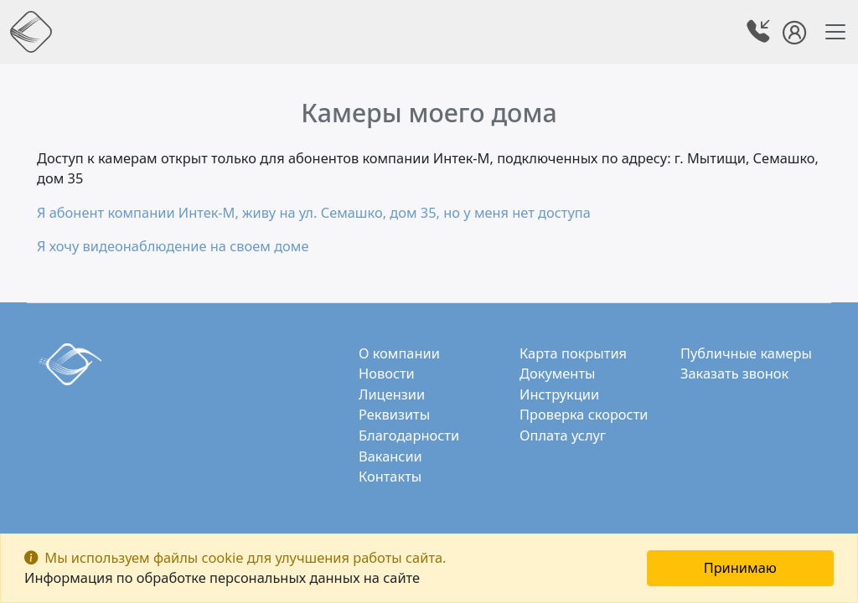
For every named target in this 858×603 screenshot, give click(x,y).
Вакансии (390, 456)
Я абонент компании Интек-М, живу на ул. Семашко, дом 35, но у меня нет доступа (314, 212)
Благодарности (409, 435)
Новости (387, 373)
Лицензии (392, 394)
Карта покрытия (573, 353)
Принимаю (740, 567)
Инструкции (559, 394)
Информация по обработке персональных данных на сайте (222, 577)
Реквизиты (394, 414)
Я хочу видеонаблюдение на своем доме (172, 245)
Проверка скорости (583, 414)
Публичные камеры (746, 353)
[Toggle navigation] (830, 32)
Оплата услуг (562, 435)
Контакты (390, 476)
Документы (557, 373)
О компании (399, 353)
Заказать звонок (734, 373)
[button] (760, 34)
